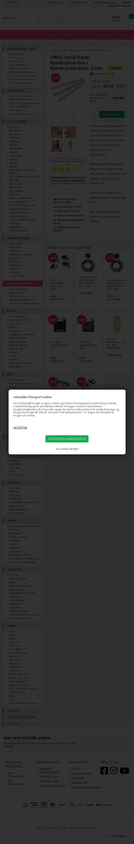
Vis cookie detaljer (67, 448)
